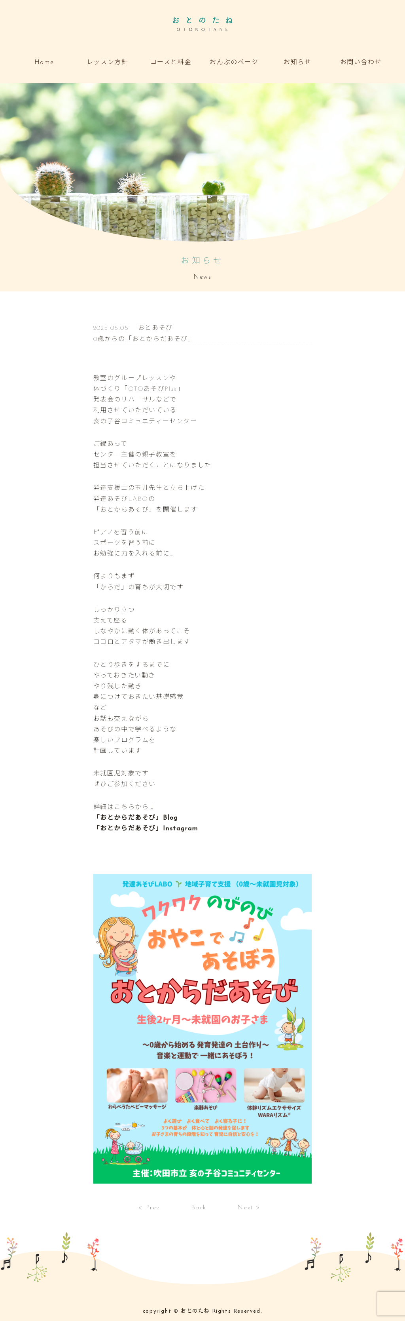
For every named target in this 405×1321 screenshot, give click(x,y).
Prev (153, 1208)
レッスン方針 (108, 62)
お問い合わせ (361, 62)
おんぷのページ (234, 62)
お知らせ (297, 62)
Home (44, 62)
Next (245, 1208)
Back (198, 1208)
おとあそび (155, 328)
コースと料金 (171, 62)
